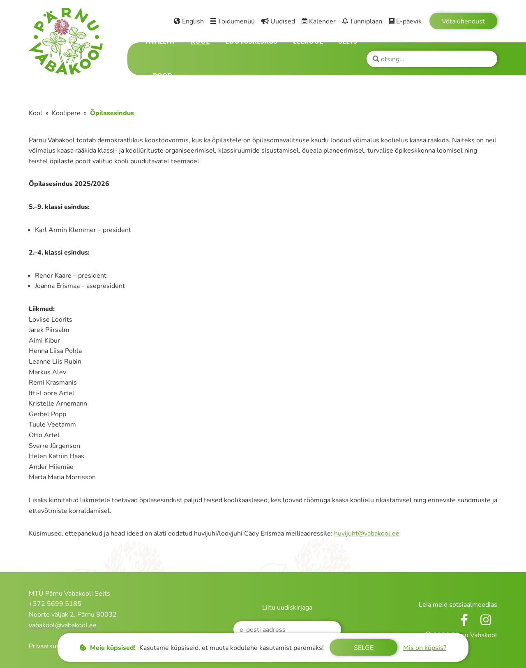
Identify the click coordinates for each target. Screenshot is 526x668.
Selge (364, 647)
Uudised (278, 21)
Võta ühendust (463, 21)
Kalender (319, 21)
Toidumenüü (232, 21)
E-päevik (405, 21)
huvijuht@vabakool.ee (366, 533)
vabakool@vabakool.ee (63, 625)
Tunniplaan (362, 21)
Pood (163, 75)
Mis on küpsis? (424, 647)
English (189, 21)
